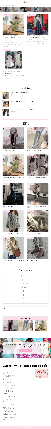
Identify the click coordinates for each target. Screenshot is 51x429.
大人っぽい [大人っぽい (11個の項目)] (10, 411)
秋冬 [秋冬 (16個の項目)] (8, 414)
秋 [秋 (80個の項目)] (6, 414)
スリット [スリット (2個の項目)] (9, 385)
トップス (27, 283)
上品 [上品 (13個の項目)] (10, 405)
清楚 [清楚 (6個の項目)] (4, 414)
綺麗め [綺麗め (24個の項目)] (6, 417)
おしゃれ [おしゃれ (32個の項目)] (12, 370)
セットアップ (26, 287)
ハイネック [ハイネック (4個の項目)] (9, 394)
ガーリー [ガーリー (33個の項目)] (10, 379)
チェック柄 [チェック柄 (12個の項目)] (9, 388)
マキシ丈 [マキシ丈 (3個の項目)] (9, 402)
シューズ (27, 302)
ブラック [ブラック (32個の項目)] (10, 396)
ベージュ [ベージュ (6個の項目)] (11, 399)
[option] (10, 325)
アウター (27, 291)
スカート (27, 294)
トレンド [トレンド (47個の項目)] (8, 391)
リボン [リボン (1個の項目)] (12, 402)
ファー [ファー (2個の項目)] (5, 396)
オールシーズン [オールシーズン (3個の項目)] (12, 373)
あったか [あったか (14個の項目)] (5, 370)
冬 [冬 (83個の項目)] (13, 405)
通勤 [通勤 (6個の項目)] (4, 419)
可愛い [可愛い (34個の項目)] (5, 408)
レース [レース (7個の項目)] (7, 405)
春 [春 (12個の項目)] (15, 411)
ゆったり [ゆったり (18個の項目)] (6, 373)
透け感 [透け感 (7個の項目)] (13, 417)
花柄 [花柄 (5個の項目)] (10, 417)
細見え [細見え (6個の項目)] (12, 414)
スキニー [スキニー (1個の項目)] (6, 385)
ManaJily (25, 350)
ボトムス (27, 298)
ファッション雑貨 (26, 276)
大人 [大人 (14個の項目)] (5, 411)
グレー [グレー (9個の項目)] (7, 382)
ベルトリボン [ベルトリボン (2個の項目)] (6, 399)
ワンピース (26, 279)
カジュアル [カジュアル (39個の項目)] (7, 376)
